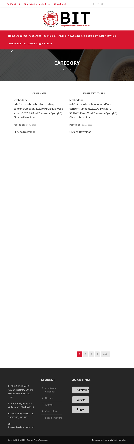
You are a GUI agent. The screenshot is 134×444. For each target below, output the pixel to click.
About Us (21, 35)
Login (39, 43)
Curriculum (51, 411)
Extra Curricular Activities (101, 35)
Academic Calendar (50, 390)
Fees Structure (53, 417)
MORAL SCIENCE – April (95, 93)
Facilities (47, 35)
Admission (83, 390)
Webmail (61, 4)
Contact (49, 43)
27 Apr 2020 (31, 125)
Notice (49, 398)
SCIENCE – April (39, 93)
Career (31, 43)
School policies (17, 43)
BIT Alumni (60, 35)
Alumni (49, 404)
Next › (105, 354)
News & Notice (76, 35)
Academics (35, 35)
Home (11, 35)
